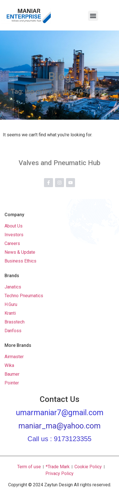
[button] (93, 16)
